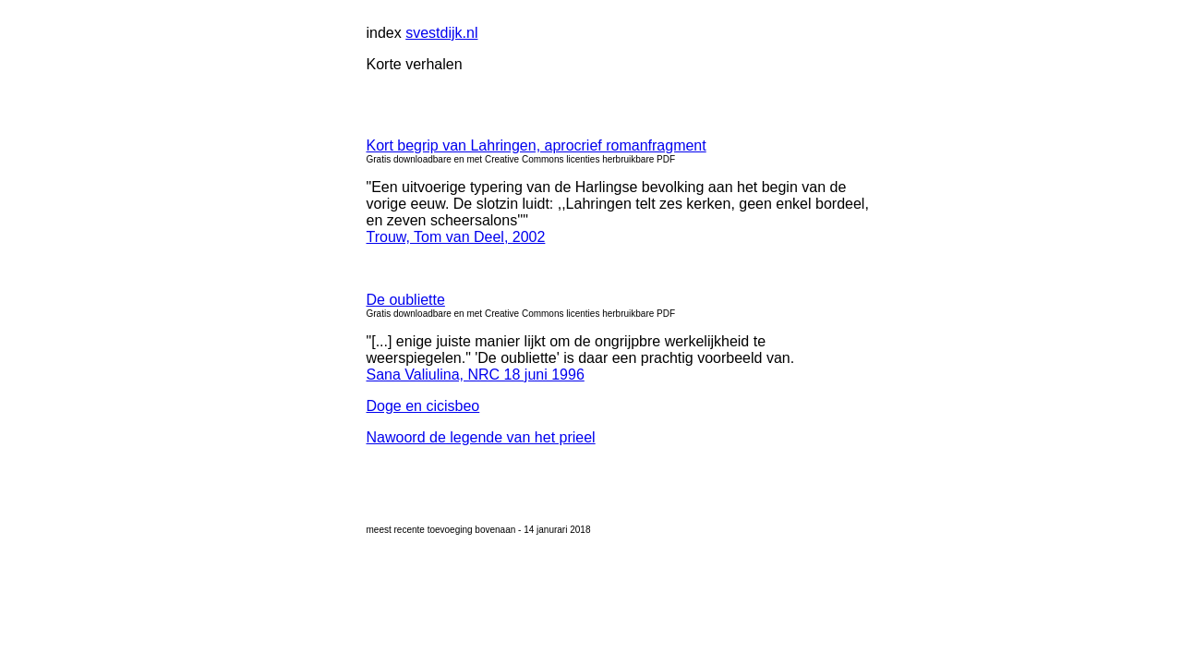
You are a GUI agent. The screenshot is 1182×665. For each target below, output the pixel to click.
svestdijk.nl (441, 33)
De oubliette (406, 300)
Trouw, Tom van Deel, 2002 (456, 237)
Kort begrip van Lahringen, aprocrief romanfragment (536, 145)
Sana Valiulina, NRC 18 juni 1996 (476, 374)
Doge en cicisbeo (423, 406)
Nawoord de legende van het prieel (481, 437)
